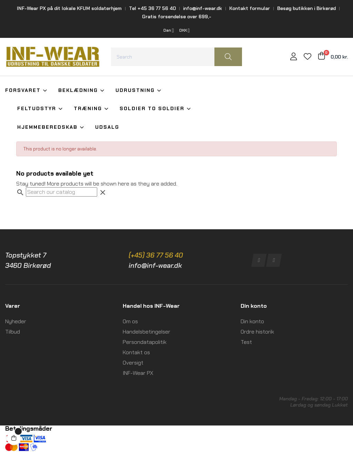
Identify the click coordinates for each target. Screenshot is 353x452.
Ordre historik (257, 331)
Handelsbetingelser (146, 331)
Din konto (252, 321)
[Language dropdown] (168, 30)
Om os (130, 321)
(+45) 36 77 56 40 (156, 255)
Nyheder (15, 321)
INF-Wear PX (138, 373)
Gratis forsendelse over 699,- (176, 16)
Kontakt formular (249, 8)
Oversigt (133, 362)
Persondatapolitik (145, 342)
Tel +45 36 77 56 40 (152, 8)
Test (246, 342)
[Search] (61, 192)
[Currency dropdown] (184, 30)
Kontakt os (136, 352)
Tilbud (12, 331)
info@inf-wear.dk (202, 8)
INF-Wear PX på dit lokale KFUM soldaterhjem (69, 8)
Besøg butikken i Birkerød (306, 8)
